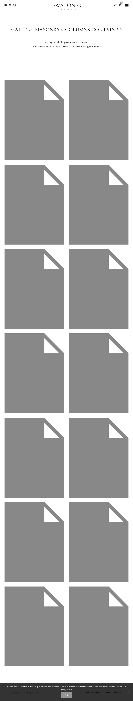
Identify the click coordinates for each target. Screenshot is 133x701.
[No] (129, 692)
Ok (66, 695)
